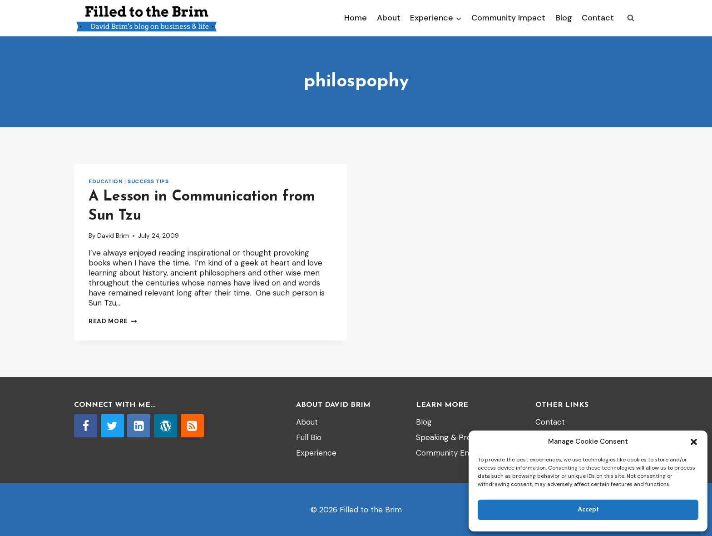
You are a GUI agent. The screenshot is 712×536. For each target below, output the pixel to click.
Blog (563, 17)
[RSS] (192, 425)
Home (355, 17)
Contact (598, 17)
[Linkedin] (138, 425)
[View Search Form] (630, 18)
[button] (693, 441)
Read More (113, 321)
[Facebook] (85, 425)
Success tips (148, 181)
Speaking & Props (448, 437)
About (388, 17)
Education (106, 181)
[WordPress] (165, 425)
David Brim (113, 236)
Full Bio (308, 437)
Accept (588, 509)
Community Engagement (461, 453)
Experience (316, 453)
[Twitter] (112, 425)
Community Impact (508, 17)
